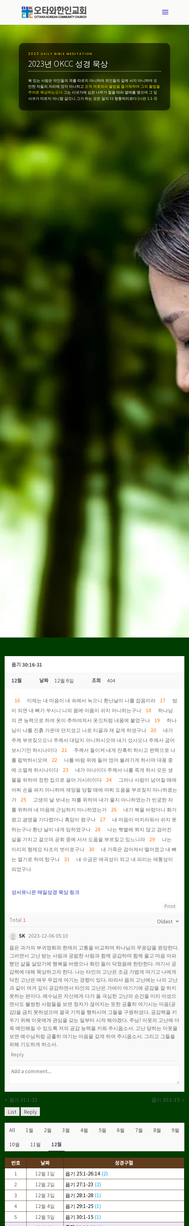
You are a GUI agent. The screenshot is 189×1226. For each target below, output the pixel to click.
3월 (66, 1130)
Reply (17, 1054)
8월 (157, 1130)
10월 (14, 1144)
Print (170, 906)
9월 (175, 1130)
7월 (139, 1130)
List (12, 1111)
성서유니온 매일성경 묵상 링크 (45, 891)
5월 (102, 1130)
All (12, 1130)
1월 (29, 1130)
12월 (56, 1144)
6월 (121, 1130)
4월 (84, 1130)
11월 (35, 1144)
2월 (48, 1130)
